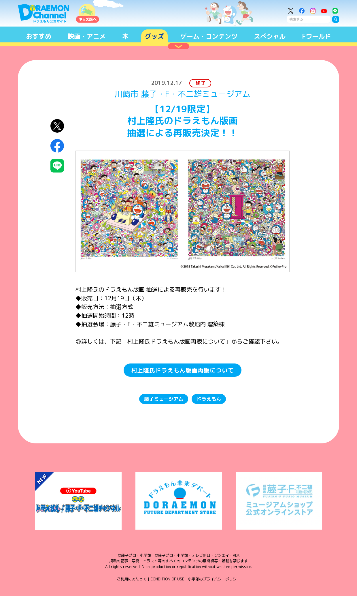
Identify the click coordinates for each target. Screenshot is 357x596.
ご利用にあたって (132, 579)
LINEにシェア (57, 166)
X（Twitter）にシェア (57, 126)
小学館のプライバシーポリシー (214, 579)
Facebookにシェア (57, 146)
